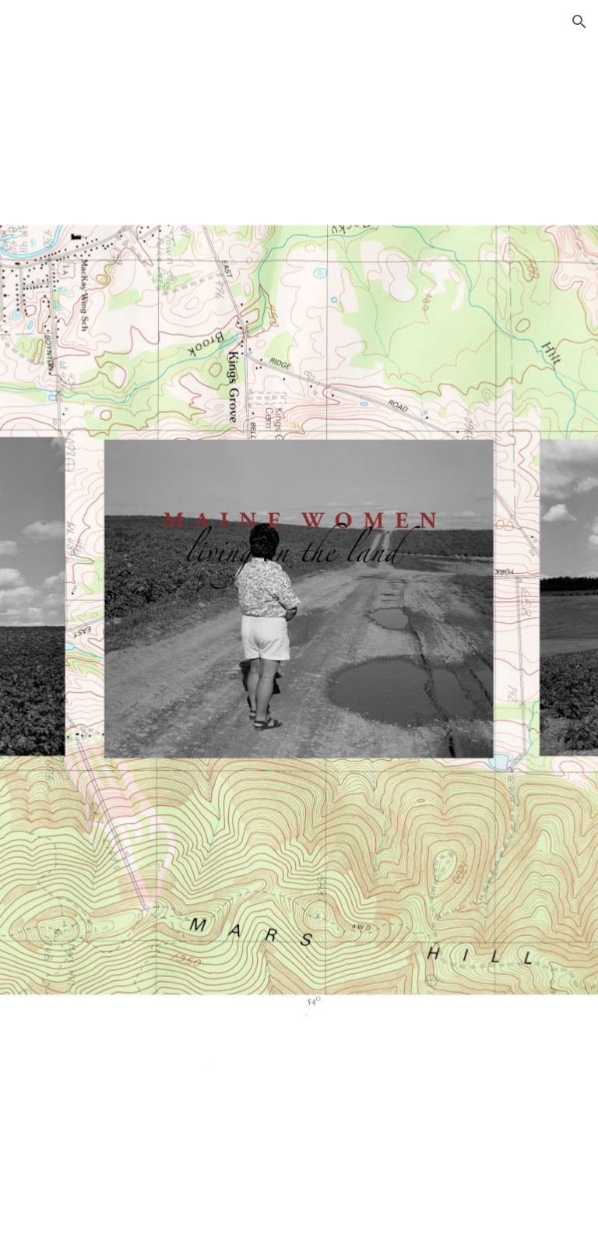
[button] (579, 21)
